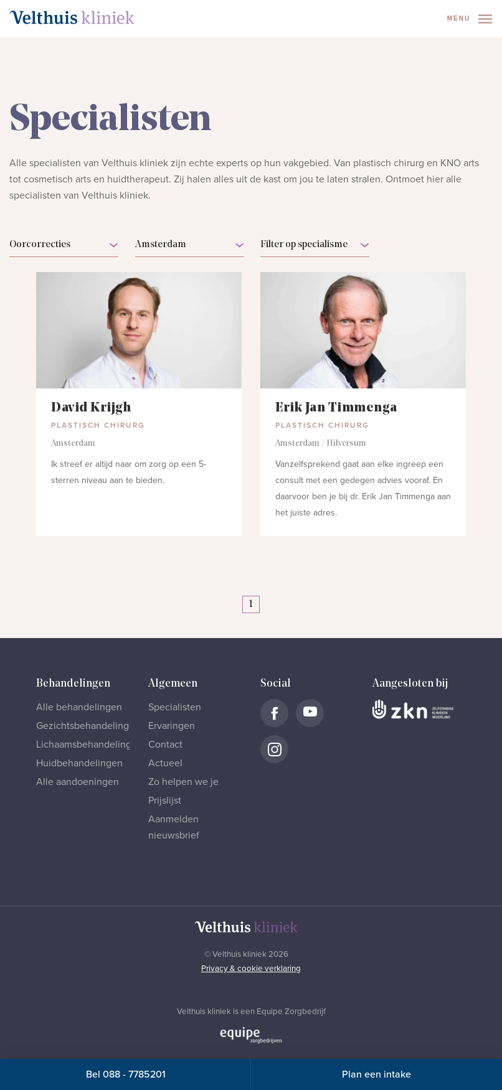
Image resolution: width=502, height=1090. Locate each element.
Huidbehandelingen (79, 763)
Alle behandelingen (79, 707)
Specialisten (174, 707)
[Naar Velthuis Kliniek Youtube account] (310, 713)
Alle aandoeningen (77, 782)
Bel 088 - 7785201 (126, 1074)
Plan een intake (376, 1074)
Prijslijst (164, 800)
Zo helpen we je (183, 782)
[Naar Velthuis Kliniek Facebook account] (274, 713)
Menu (469, 19)
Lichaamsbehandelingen (89, 744)
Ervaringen (171, 726)
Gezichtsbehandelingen (88, 726)
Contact (165, 744)
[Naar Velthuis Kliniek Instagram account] (274, 749)
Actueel (165, 763)
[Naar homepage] (72, 17)
